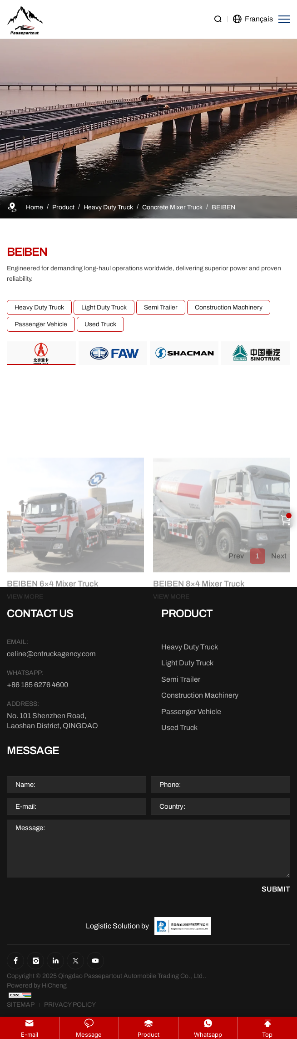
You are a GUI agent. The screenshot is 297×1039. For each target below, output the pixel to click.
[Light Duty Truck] (187, 663)
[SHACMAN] (184, 353)
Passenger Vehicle (41, 324)
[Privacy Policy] (70, 1004)
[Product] (63, 207)
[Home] (34, 207)
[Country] (220, 806)
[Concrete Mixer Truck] (172, 207)
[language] (253, 19)
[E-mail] (76, 806)
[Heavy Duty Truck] (108, 207)
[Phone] (220, 784)
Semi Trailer (161, 307)
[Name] (76, 784)
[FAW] (113, 353)
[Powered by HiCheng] (37, 985)
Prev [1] (236, 561)
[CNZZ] (20, 995)
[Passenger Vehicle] (191, 712)
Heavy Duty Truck (39, 307)
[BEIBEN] (223, 207)
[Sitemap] (21, 1004)
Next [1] (279, 561)
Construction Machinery (228, 307)
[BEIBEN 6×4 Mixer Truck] (75, 650)
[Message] (148, 848)
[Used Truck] (179, 728)
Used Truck (100, 324)
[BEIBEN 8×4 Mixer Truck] (221, 650)
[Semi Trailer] (180, 679)
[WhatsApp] (53, 685)
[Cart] (286, 520)
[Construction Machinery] (199, 695)
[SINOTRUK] (255, 353)
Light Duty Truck (104, 307)
